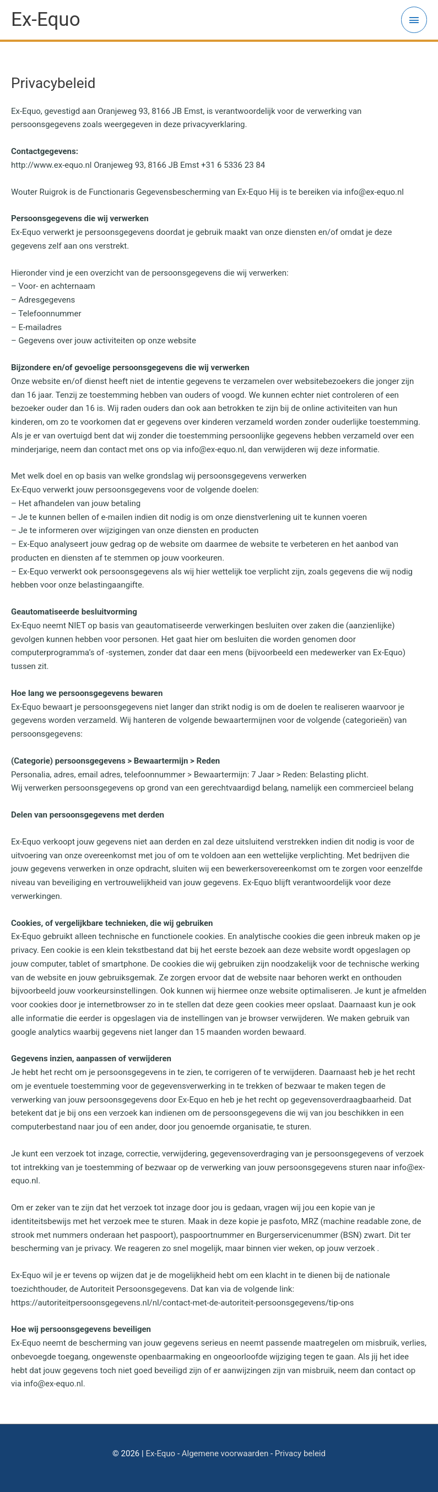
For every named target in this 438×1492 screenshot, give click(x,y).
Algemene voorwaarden (225, 1453)
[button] (414, 15)
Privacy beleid (300, 1453)
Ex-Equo (160, 1453)
